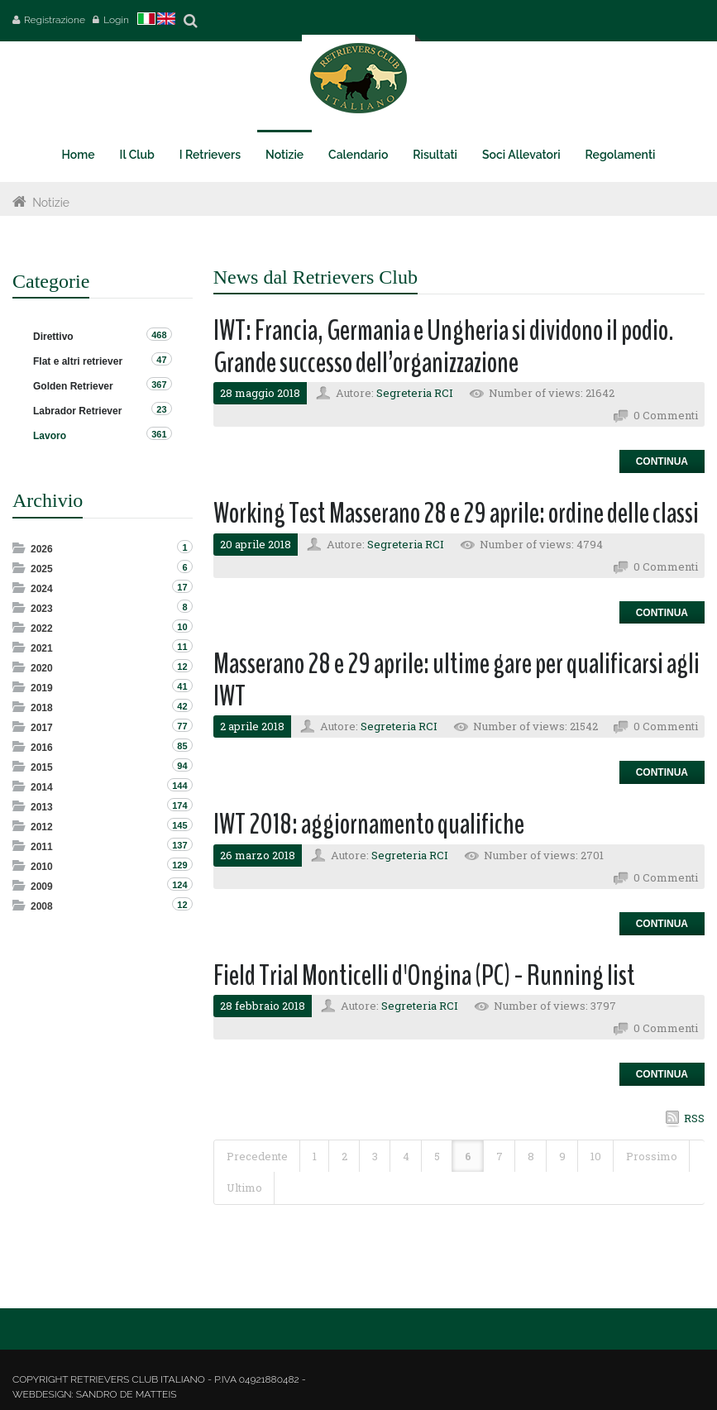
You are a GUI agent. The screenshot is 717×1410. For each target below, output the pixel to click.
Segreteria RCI (414, 392)
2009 (42, 886)
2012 (42, 827)
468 (158, 335)
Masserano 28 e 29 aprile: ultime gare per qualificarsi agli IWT (456, 679)
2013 (42, 807)
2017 (42, 728)
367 (158, 385)
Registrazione (54, 20)
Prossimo (651, 1156)
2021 (42, 648)
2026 (42, 549)
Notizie (50, 202)
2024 (42, 589)
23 (161, 409)
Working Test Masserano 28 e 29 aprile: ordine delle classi (456, 513)
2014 (42, 787)
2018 (42, 708)
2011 (42, 847)
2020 (42, 668)
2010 (42, 866)
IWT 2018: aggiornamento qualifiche (368, 824)
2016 (42, 747)
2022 (42, 628)
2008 (42, 906)
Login (116, 20)
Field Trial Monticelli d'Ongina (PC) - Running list (424, 975)
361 (158, 434)
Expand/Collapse (20, 547)
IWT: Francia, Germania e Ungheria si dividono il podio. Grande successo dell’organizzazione (443, 346)
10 (595, 1156)
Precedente (257, 1156)
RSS (694, 1118)
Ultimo (244, 1187)
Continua (662, 461)
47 (161, 360)
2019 (42, 688)
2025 (42, 569)
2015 (42, 767)
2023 (42, 608)
